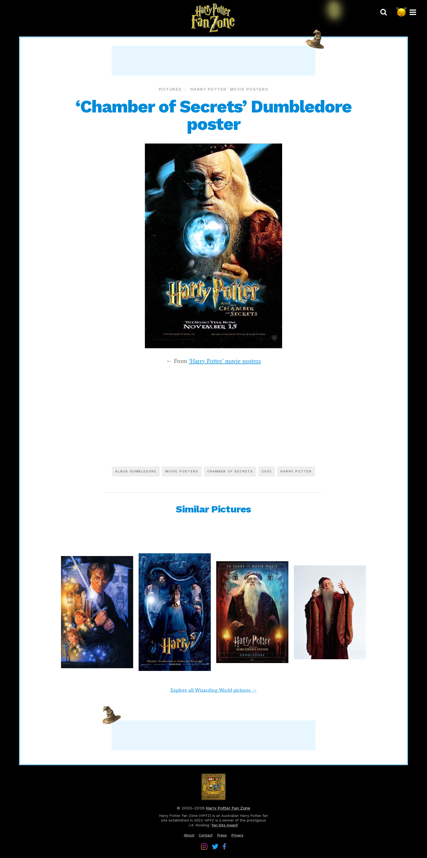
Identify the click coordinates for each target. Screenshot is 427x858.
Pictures (170, 89)
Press (222, 835)
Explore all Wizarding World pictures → (213, 690)
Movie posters (181, 471)
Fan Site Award (224, 825)
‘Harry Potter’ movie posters (228, 89)
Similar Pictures (213, 509)
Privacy (237, 835)
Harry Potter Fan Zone (228, 808)
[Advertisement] (213, 60)
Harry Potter (296, 471)
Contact (206, 835)
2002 (267, 471)
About (189, 835)
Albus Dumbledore (136, 471)
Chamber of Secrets (230, 471)
